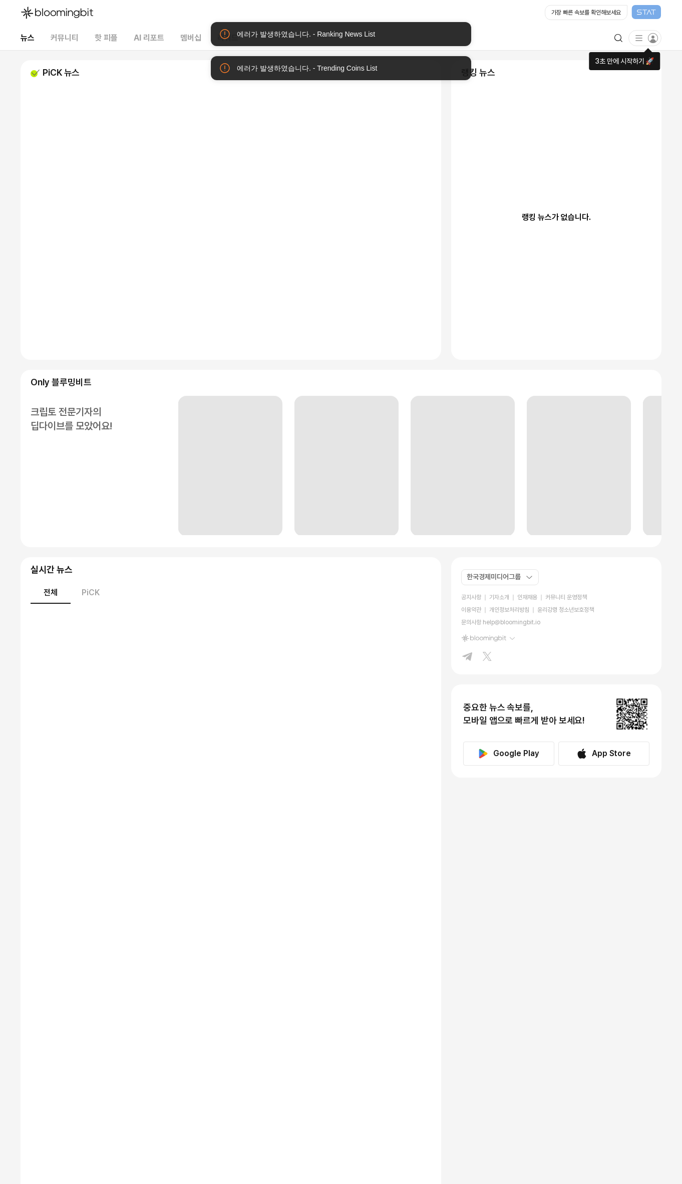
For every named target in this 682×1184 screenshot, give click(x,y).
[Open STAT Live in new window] (603, 13)
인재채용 (527, 597)
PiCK (91, 592)
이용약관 (471, 609)
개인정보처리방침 (509, 609)
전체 (51, 592)
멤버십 (190, 38)
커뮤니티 (65, 38)
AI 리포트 (149, 38)
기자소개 (499, 597)
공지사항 (471, 597)
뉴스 (28, 38)
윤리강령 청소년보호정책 (565, 609)
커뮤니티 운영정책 (566, 597)
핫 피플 (106, 38)
